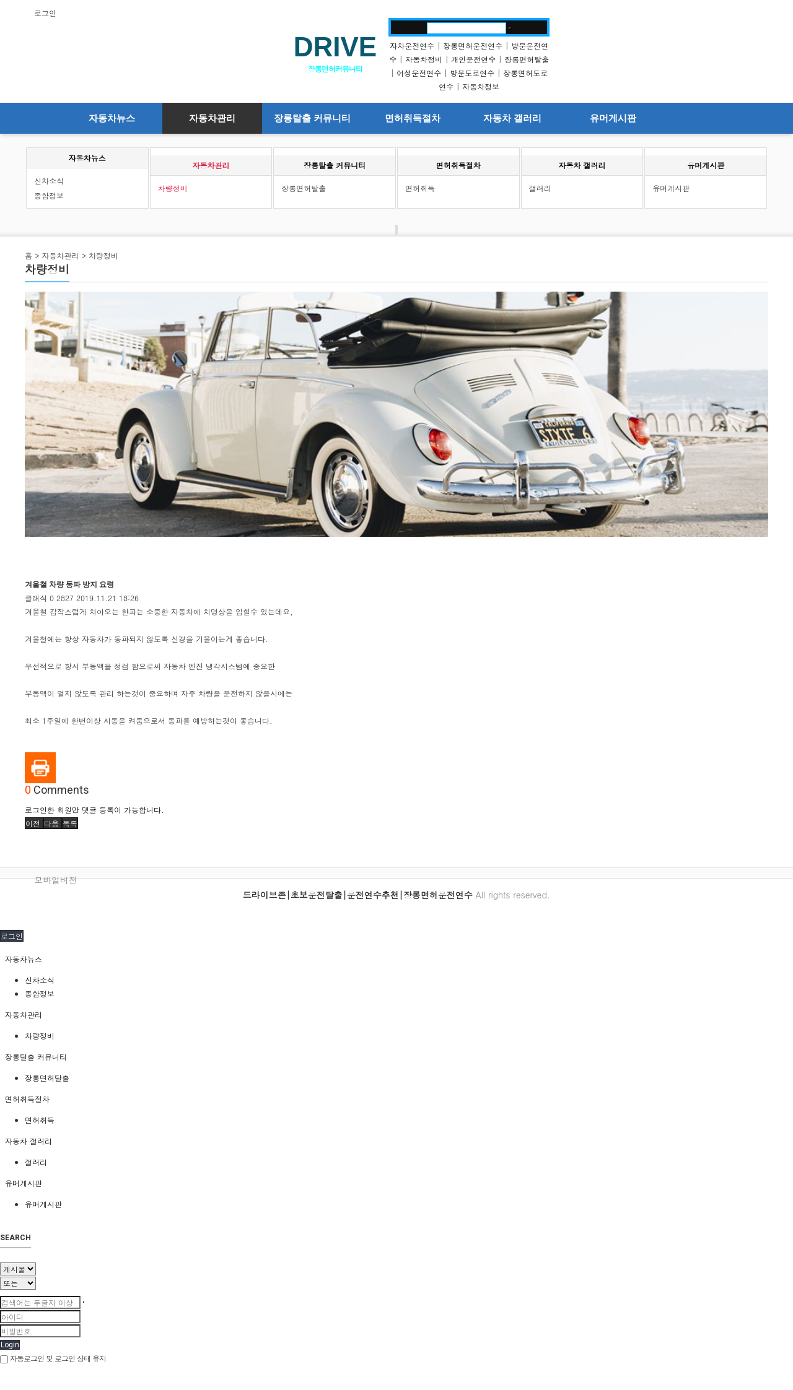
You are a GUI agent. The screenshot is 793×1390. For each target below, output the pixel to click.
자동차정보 (480, 86)
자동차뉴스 (112, 118)
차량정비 (173, 188)
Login (10, 1344)
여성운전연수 (418, 72)
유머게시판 (613, 118)
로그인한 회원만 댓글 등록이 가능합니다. (94, 809)
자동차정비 (423, 59)
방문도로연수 (472, 72)
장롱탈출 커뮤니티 (312, 118)
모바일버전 (55, 880)
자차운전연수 (412, 45)
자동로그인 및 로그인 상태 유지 (53, 1358)
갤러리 (540, 188)
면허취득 (420, 188)
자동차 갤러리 (512, 118)
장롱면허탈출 (526, 59)
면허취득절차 (412, 118)
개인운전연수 (473, 59)
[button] (34, 823)
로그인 (45, 12)
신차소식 (49, 180)
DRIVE (335, 47)
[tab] (396, 959)
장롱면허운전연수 (472, 45)
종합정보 (49, 195)
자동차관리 (212, 118)
